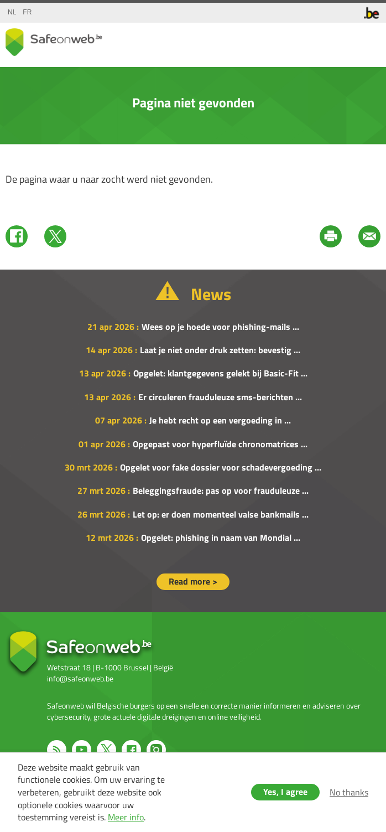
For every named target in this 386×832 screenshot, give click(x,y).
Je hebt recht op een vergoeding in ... (220, 420)
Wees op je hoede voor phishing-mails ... (220, 327)
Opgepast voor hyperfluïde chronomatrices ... (220, 444)
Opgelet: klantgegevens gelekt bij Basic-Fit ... (220, 373)
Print (331, 236)
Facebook (17, 236)
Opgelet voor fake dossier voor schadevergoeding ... (220, 467)
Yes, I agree (285, 791)
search (347, 39)
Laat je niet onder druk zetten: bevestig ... (220, 350)
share (325, 39)
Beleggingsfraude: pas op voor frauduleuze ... (221, 490)
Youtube (81, 749)
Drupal (54, 42)
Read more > (193, 581)
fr (27, 12)
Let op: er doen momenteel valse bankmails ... (221, 514)
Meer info (126, 817)
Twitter (55, 236)
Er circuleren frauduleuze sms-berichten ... (220, 397)
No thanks (349, 792)
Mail (369, 236)
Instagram (156, 749)
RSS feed (56, 749)
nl (12, 12)
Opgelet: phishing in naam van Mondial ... (220, 537)
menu (369, 39)
